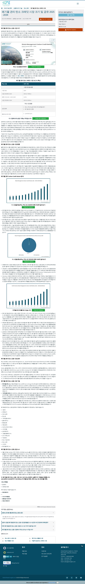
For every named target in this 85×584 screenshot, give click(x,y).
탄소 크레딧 (21, 76)
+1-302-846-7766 (67, 558)
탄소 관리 (26, 8)
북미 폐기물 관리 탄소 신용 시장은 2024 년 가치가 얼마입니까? (28, 526)
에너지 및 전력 (8, 8)
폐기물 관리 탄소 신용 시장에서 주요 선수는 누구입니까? (28, 529)
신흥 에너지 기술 (17, 8)
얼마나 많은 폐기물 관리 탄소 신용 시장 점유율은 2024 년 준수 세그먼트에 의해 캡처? (28, 522)
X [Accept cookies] (57, 582)
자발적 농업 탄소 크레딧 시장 (39, 541)
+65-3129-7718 (67, 560)
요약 (28, 24)
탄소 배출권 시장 (9, 541)
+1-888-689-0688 (69, 556)
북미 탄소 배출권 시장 (37, 538)
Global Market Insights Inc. (9, 577)
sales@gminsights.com (69, 561)
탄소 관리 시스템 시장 (10, 538)
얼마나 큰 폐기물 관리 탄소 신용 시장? (28, 512)
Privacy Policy (51, 582)
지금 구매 (70, 15)
